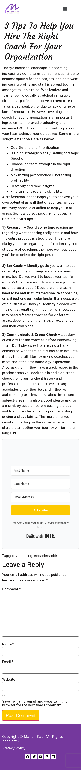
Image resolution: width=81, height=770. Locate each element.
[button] (64, 9)
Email (8, 662)
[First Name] (40, 471)
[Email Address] (40, 497)
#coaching (23, 556)
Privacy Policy (14, 748)
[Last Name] (40, 484)
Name (8, 644)
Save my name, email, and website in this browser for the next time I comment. (34, 703)
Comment (11, 589)
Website (8, 679)
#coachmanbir (45, 556)
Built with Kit (40, 536)
